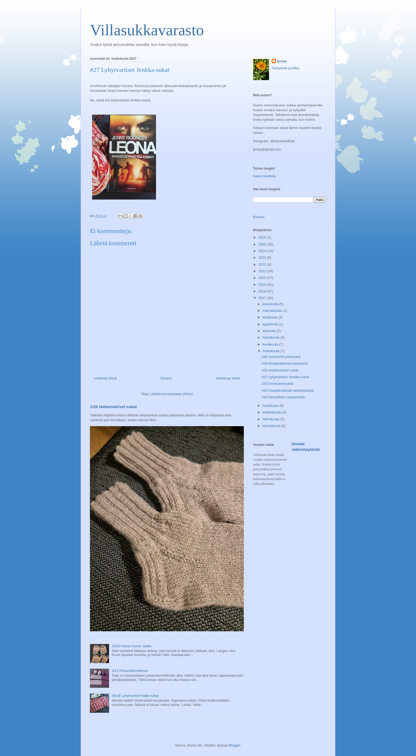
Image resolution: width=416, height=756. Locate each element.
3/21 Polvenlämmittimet (130, 671)
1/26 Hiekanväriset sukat (113, 406)
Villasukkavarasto (147, 30)
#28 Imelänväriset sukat (280, 370)
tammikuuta (272, 426)
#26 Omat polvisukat (277, 384)
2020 (262, 278)
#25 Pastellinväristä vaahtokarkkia (288, 390)
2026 (262, 237)
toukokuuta (271, 351)
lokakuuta (270, 317)
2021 (262, 271)
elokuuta (270, 331)
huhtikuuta (271, 406)
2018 (262, 291)
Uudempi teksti (105, 378)
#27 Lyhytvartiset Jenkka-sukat (285, 377)
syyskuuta (271, 324)
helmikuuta (271, 419)
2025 (262, 244)
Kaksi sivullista (264, 176)
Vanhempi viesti (228, 378)
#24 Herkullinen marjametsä (283, 397)
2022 (262, 264)
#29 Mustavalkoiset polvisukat (284, 363)
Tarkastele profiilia (285, 68)
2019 (262, 285)
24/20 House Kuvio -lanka (131, 646)
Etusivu (166, 378)
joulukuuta (271, 304)
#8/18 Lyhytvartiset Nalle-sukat (135, 696)
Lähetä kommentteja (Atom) (171, 394)
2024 (262, 251)
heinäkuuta (271, 337)
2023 (262, 258)
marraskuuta (273, 311)
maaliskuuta (272, 412)
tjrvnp (282, 61)
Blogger (234, 745)
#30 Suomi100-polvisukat (281, 357)
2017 (262, 298)
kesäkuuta (271, 344)
